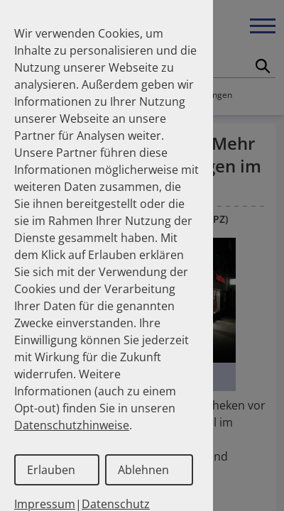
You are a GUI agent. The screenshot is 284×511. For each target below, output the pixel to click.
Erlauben (51, 470)
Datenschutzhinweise (71, 425)
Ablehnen (143, 470)
